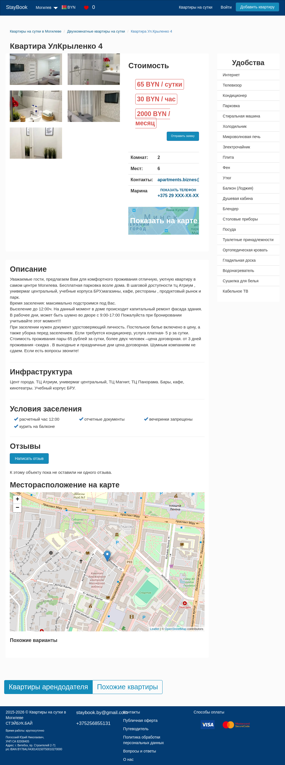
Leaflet (154, 629)
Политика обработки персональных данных (143, 740)
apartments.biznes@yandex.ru (190, 179)
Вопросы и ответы (139, 751)
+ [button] (17, 500)
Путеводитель (136, 729)
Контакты (131, 712)
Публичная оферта (140, 720)
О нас (128, 759)
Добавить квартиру (257, 7)
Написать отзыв (29, 458)
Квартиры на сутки (195, 7)
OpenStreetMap (175, 629)
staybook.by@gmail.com (102, 712)
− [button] (17, 508)
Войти (226, 7)
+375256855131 (93, 723)
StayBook (16, 7)
